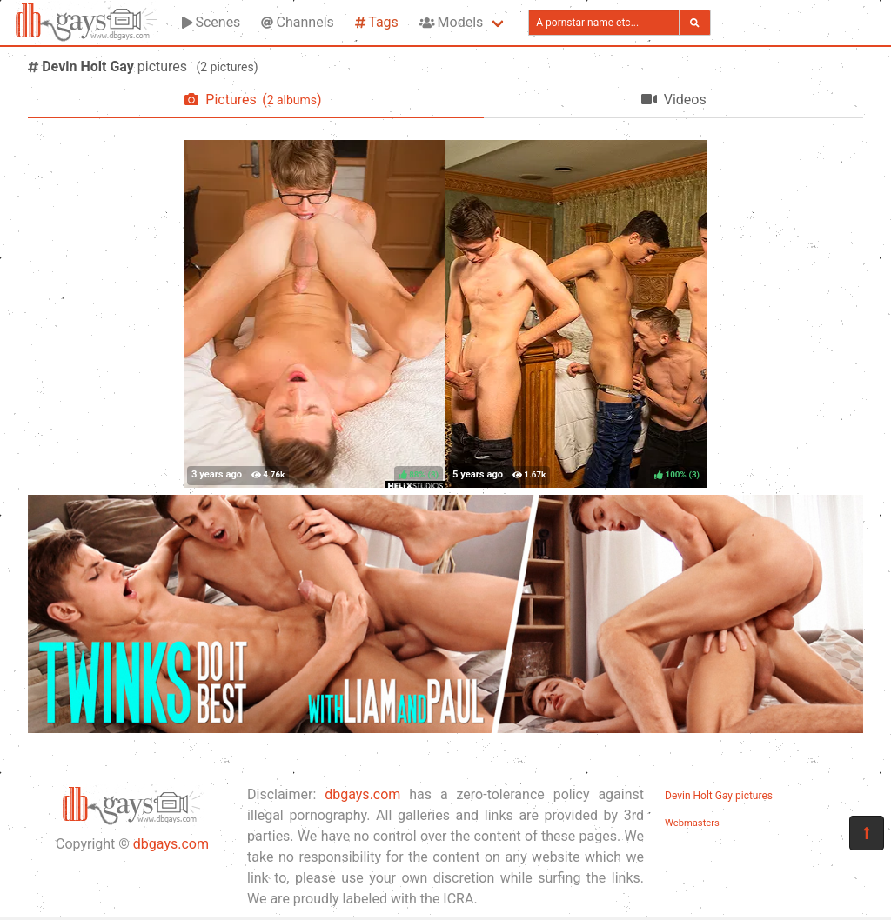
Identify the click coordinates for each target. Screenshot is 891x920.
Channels (297, 22)
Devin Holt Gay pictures (719, 796)
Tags (377, 22)
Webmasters (692, 823)
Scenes (211, 22)
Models (451, 22)
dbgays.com (171, 844)
